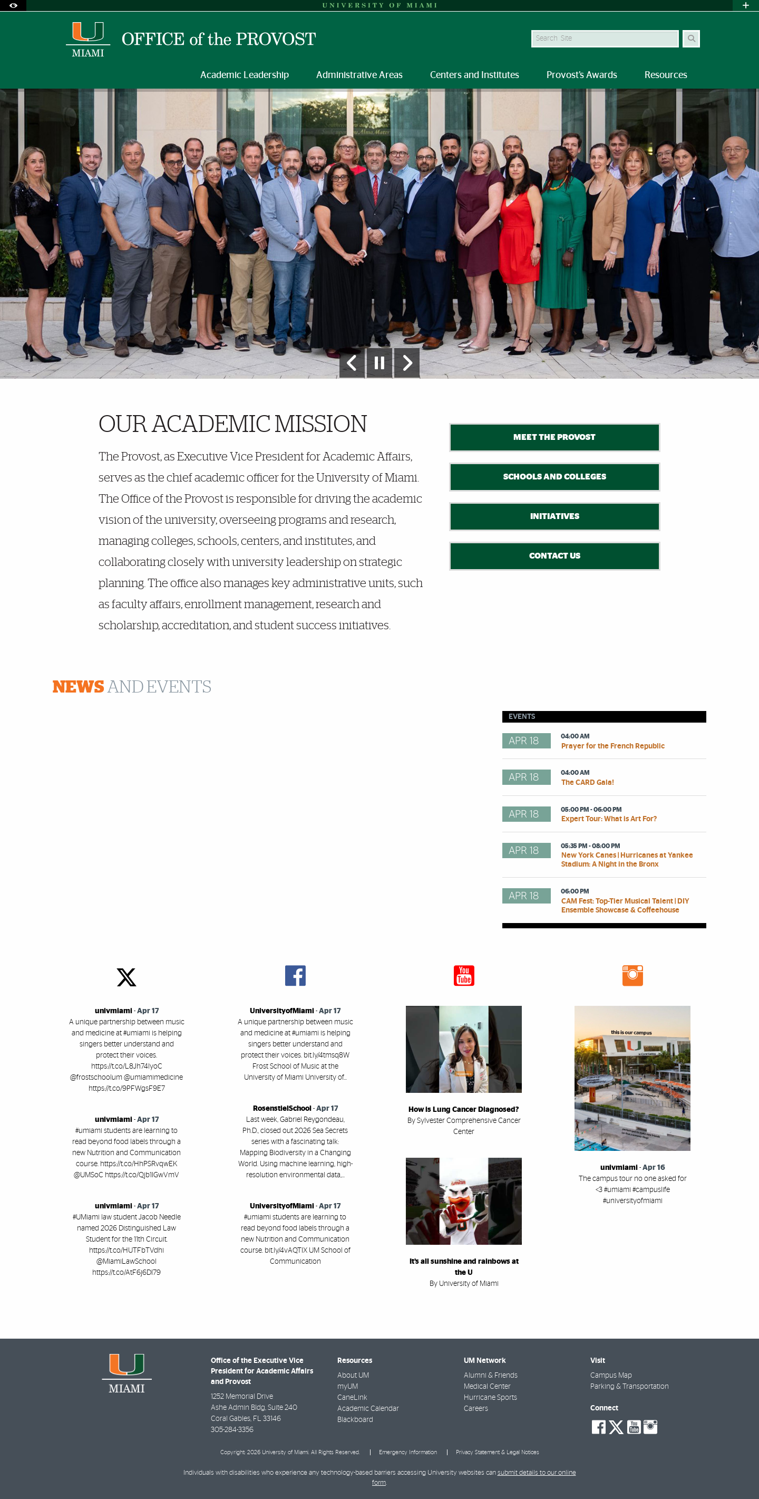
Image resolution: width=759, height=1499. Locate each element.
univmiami (113, 1011)
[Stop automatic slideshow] (379, 363)
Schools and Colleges (554, 477)
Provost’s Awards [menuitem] (582, 75)
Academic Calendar (368, 1408)
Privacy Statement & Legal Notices (497, 1452)
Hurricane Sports (490, 1397)
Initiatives (554, 516)
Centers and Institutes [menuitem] (474, 75)
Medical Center (487, 1386)
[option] (379, 233)
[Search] (691, 38)
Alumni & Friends (491, 1375)
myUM (347, 1386)
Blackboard (355, 1420)
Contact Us (554, 556)
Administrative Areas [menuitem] (359, 75)
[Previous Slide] (352, 363)
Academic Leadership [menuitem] (244, 75)
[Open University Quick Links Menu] (746, 5)
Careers (476, 1408)
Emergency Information (408, 1452)
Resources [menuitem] (666, 75)
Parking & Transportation (629, 1386)
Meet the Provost (554, 437)
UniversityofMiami (282, 1011)
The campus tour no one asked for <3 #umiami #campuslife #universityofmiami (633, 1190)
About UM (353, 1375)
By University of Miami (464, 1283)
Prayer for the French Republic (613, 746)
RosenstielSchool (282, 1108)
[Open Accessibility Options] (13, 5)
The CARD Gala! (587, 782)
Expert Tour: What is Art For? (609, 819)
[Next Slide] (407, 363)
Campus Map (611, 1375)
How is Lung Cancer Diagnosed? (463, 1109)
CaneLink (352, 1397)
